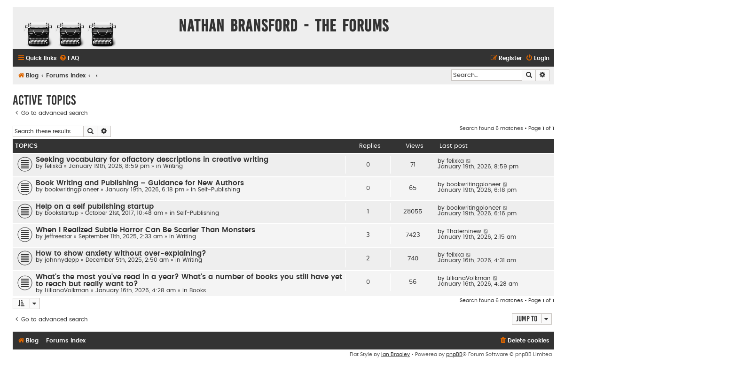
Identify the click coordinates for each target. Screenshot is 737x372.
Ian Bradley (395, 354)
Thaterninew (464, 231)
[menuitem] (69, 58)
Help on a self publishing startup (95, 206)
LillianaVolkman (67, 290)
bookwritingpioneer (72, 189)
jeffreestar (58, 236)
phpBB (454, 354)
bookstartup (61, 213)
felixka (53, 166)
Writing (173, 166)
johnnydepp (62, 260)
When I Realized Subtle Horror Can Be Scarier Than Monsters (145, 230)
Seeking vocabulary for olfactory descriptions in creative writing (152, 159)
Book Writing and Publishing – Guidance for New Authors (140, 183)
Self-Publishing (219, 189)
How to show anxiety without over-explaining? (121, 253)
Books (197, 290)
